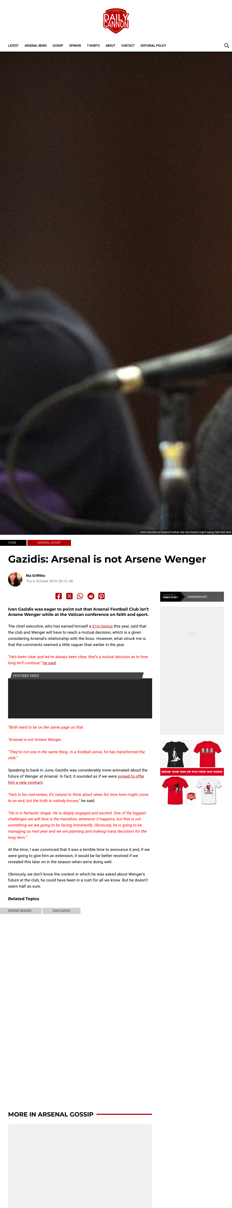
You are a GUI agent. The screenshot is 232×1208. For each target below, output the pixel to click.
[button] (226, 45)
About (110, 45)
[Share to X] (69, 596)
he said (49, 662)
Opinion (75, 45)
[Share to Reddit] (91, 596)
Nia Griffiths (35, 575)
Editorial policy (153, 45)
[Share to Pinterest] (101, 596)
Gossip (58, 45)
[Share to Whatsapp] (80, 596)
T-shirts (93, 45)
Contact (128, 45)
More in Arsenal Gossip (50, 1114)
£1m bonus (102, 626)
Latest (13, 45)
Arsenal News (36, 45)
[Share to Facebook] (58, 596)
